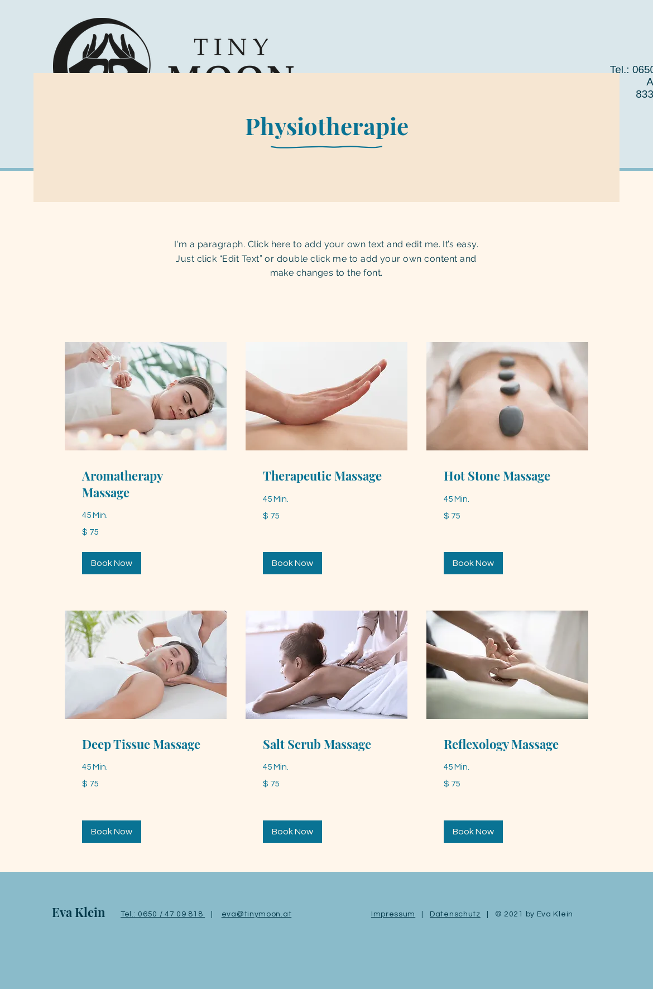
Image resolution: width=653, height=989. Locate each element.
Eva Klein (78, 912)
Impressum (393, 914)
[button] (111, 563)
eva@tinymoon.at (257, 914)
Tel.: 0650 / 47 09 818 (163, 914)
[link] (145, 484)
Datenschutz (455, 914)
